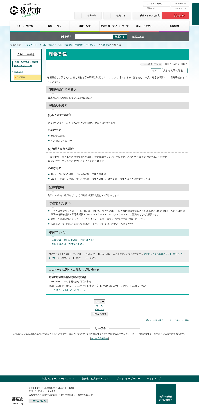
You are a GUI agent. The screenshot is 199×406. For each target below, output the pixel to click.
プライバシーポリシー (128, 360)
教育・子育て (55, 25)
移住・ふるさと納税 (150, 15)
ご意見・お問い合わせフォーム (70, 290)
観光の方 (120, 15)
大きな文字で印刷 (173, 70)
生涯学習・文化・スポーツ (114, 25)
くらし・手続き (25, 25)
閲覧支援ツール (153, 8)
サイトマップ (180, 8)
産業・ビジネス (144, 25)
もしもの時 (179, 15)
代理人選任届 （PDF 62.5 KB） (70, 244)
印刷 (154, 70)
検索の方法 (138, 36)
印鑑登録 (105, 45)
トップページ (30, 45)
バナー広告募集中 (99, 320)
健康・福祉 (84, 25)
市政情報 (174, 25)
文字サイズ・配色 (154, 3)
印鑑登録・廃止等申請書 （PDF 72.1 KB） (75, 240)
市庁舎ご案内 (39, 383)
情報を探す (65, 36)
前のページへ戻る (154, 301)
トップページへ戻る (179, 301)
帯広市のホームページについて (58, 360)
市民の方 (91, 15)
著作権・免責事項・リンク (96, 360)
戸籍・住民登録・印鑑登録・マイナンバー (78, 45)
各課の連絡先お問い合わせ (165, 380)
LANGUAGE (180, 3)
